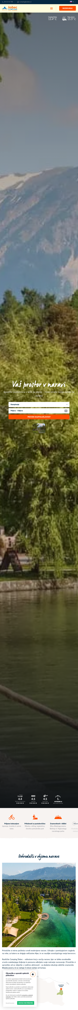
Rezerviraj (68, 8)
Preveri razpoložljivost (39, 417)
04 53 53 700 (8, 2)
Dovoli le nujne (10, 1003)
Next (74, 823)
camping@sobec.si (25, 2)
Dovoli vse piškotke (26, 1003)
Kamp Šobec (9, 8)
